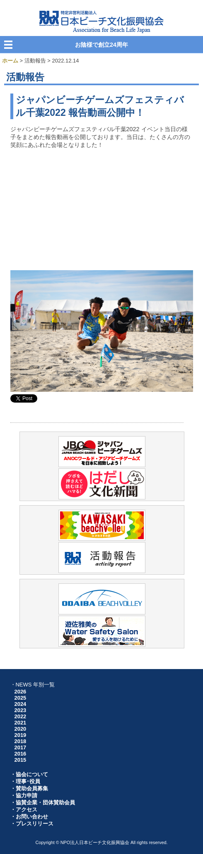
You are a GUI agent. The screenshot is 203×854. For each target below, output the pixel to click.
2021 (21, 723)
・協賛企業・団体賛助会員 (42, 802)
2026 (21, 691)
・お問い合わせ (29, 816)
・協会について (29, 774)
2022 (21, 716)
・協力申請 (23, 795)
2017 (21, 747)
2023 (21, 710)
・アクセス (23, 809)
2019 (21, 735)
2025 (21, 698)
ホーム (10, 61)
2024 (21, 704)
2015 (21, 760)
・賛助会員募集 (29, 788)
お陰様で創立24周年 (101, 44)
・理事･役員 (25, 781)
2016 (21, 754)
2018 (21, 741)
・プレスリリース (31, 823)
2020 (21, 729)
